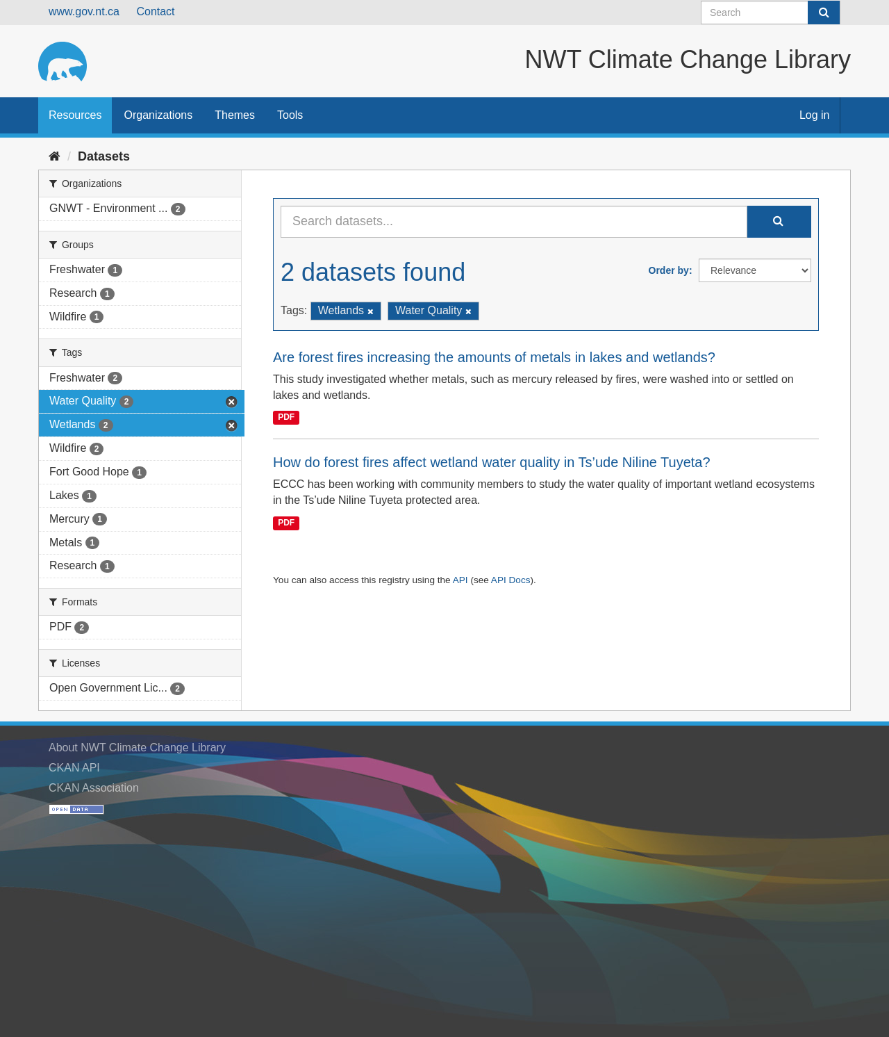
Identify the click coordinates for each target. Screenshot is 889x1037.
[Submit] (824, 12)
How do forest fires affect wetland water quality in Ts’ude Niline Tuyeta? (492, 462)
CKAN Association (94, 788)
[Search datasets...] (514, 222)
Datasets (104, 156)
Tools (290, 115)
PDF (286, 417)
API (460, 580)
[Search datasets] (770, 12)
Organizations (158, 115)
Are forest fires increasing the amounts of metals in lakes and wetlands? (494, 357)
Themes (235, 115)
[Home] (54, 156)
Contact (155, 11)
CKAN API (74, 768)
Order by (669, 270)
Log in (814, 115)
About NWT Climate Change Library (137, 747)
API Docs (511, 580)
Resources (75, 115)
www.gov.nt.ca (84, 11)
